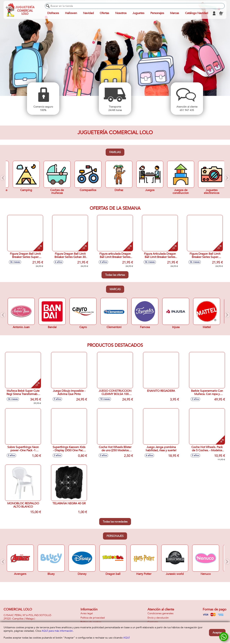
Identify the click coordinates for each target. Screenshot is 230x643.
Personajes (115, 536)
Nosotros (120, 13)
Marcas (115, 289)
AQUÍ (126, 637)
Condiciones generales (160, 613)
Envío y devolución (158, 617)
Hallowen (71, 13)
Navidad (88, 13)
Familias (115, 152)
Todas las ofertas (115, 275)
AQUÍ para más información (57, 631)
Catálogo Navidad (196, 13)
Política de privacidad (92, 617)
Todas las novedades (115, 521)
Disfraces (53, 13)
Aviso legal (86, 613)
